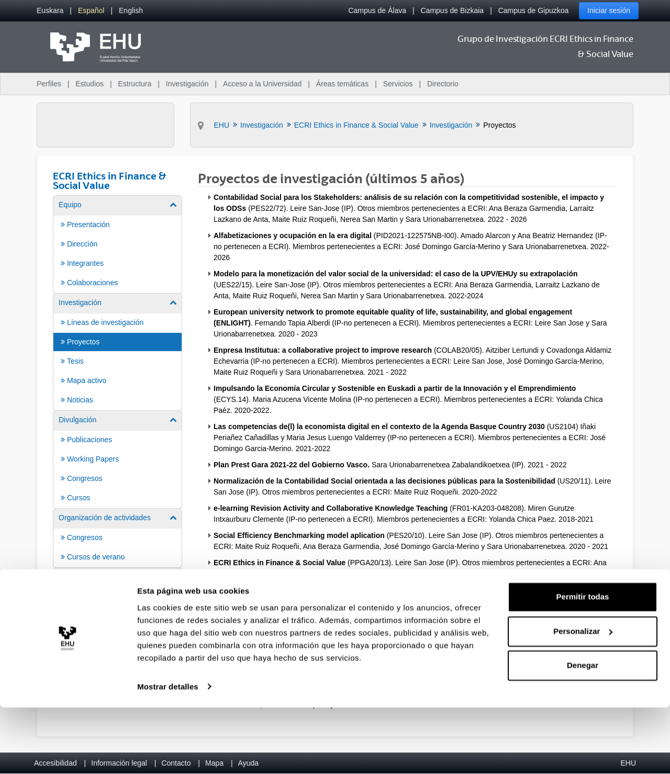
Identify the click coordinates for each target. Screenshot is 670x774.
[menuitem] (50, 10)
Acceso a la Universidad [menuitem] (262, 84)
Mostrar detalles (167, 753)
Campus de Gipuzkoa (533, 10)
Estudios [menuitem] (89, 84)
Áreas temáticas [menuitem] (342, 84)
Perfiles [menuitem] (49, 84)
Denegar (582, 732)
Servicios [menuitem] (398, 84)
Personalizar (582, 697)
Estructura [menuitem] (134, 84)
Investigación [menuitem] (187, 84)
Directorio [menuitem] (443, 84)
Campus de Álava (377, 10)
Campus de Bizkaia (452, 10)
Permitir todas (582, 663)
